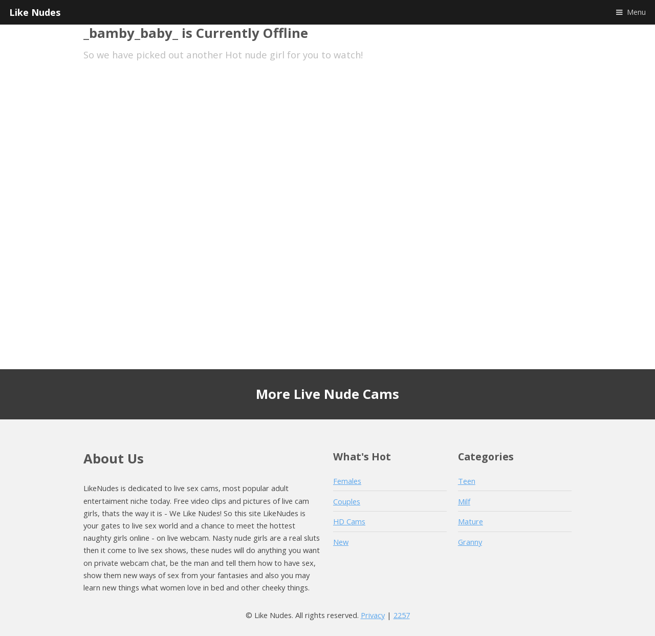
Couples (346, 501)
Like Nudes (34, 12)
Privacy (373, 615)
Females (347, 481)
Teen (466, 481)
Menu (636, 12)
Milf (464, 501)
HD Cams (349, 521)
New (340, 542)
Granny (470, 542)
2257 (402, 615)
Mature (470, 521)
